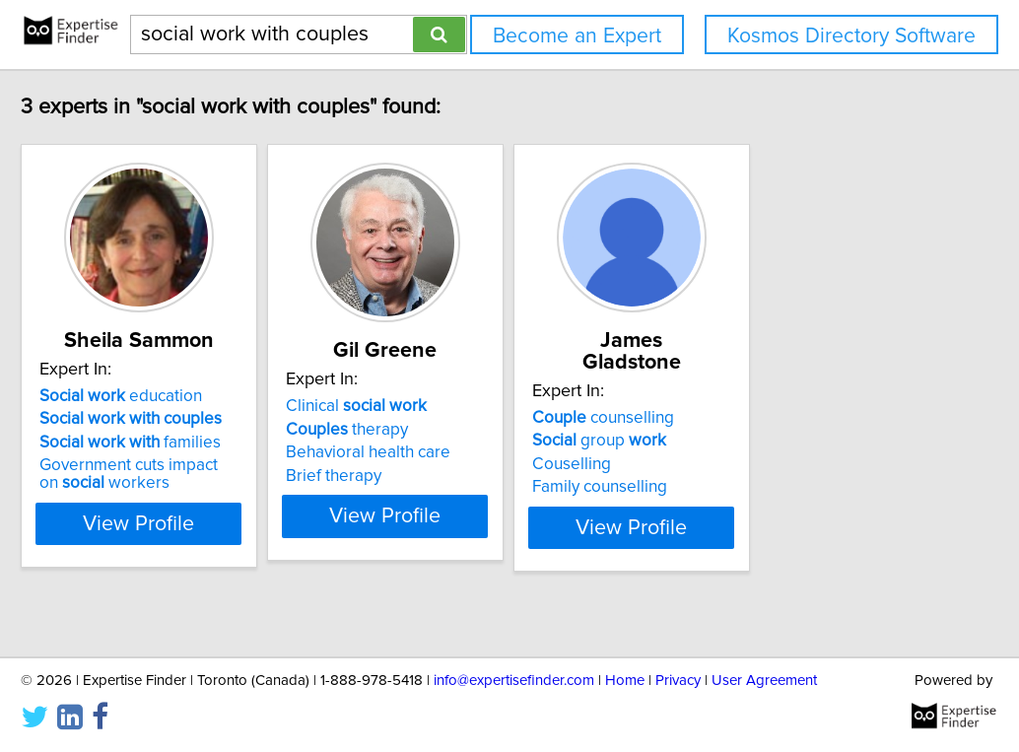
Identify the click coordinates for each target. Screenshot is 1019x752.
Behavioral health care (462, 452)
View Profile (209, 523)
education (166, 396)
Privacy (678, 680)
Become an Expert (577, 36)
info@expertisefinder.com (514, 680)
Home (625, 680)
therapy (441, 430)
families (175, 442)
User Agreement (764, 680)
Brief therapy (428, 476)
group (743, 419)
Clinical (450, 406)
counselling (747, 396)
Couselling (715, 442)
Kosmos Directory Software (851, 36)
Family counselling (743, 465)
